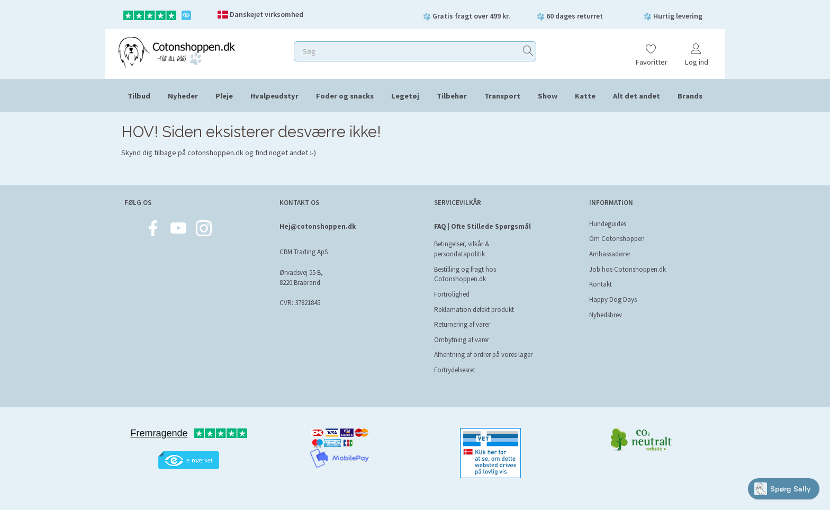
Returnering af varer (462, 324)
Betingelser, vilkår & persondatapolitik (462, 248)
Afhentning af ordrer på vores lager (483, 354)
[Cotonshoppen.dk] (177, 51)
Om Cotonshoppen (617, 238)
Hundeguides (607, 223)
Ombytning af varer (461, 339)
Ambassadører (609, 253)
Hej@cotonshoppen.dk (317, 226)
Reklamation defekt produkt (474, 309)
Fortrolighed (452, 294)
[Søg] (528, 51)
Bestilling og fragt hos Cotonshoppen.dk (465, 274)
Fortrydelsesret (454, 369)
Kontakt (600, 284)
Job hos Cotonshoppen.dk (627, 269)
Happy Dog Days (613, 299)
